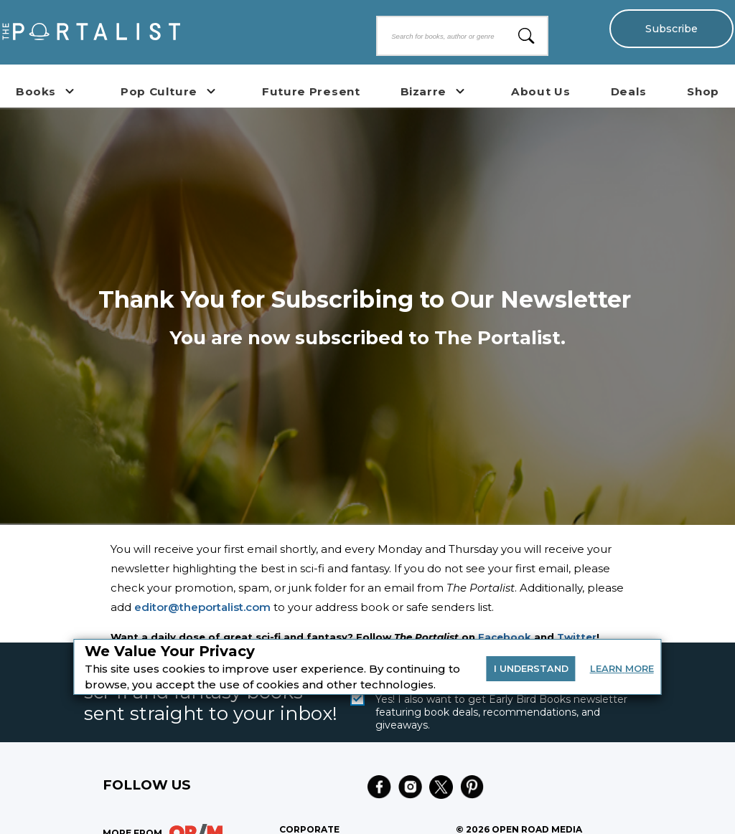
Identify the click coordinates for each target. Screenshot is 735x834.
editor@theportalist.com (202, 607)
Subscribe (671, 28)
